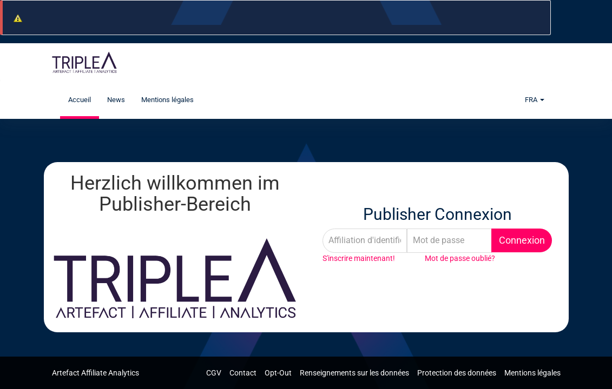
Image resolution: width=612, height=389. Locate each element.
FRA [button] (534, 100)
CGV (214, 372)
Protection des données (457, 372)
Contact (243, 372)
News (116, 100)
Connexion (522, 240)
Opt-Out (279, 372)
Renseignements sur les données (355, 372)
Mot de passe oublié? (460, 258)
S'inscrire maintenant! (359, 258)
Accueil (79, 100)
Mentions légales (167, 100)
